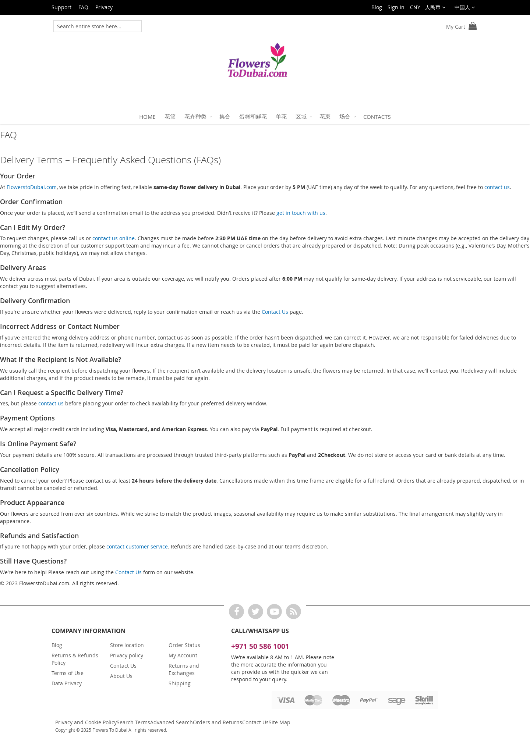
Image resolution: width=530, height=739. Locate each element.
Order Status (184, 645)
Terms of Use (68, 672)
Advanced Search (171, 722)
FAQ (83, 7)
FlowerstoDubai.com (32, 187)
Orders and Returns (217, 722)
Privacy (104, 7)
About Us (121, 675)
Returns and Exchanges (184, 669)
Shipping (180, 683)
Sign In (396, 7)
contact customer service (137, 546)
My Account (183, 655)
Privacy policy (126, 655)
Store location (127, 645)
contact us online (113, 238)
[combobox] (92, 26)
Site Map (279, 722)
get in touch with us (300, 212)
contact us (497, 187)
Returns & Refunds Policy (75, 659)
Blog (376, 7)
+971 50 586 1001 (260, 646)
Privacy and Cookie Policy (86, 722)
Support (61, 7)
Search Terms (133, 722)
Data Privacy (67, 683)
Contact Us (275, 311)
